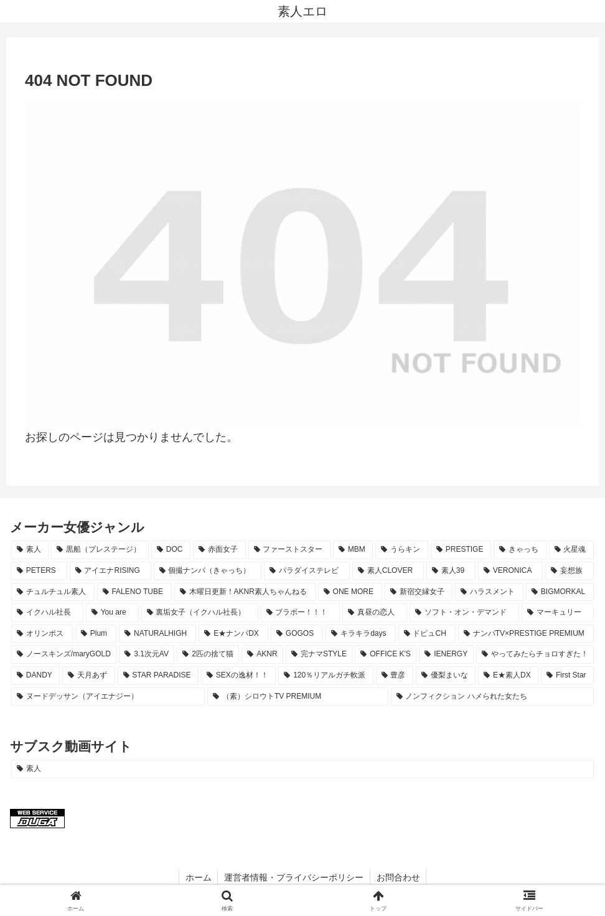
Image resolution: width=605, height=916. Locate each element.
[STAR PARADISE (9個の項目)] (158, 675)
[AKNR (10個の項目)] (262, 654)
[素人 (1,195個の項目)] (302, 769)
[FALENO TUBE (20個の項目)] (134, 592)
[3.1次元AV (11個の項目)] (146, 654)
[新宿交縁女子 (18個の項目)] (419, 592)
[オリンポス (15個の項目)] (42, 634)
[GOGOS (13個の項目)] (297, 634)
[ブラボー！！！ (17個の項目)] (300, 612)
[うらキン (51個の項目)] (401, 550)
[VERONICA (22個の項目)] (510, 571)
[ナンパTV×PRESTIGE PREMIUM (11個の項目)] (526, 634)
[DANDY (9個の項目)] (35, 675)
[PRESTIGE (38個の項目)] (461, 550)
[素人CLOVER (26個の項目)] (388, 571)
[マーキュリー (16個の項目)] (558, 612)
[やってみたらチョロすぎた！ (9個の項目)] (535, 654)
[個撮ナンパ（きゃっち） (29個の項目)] (208, 571)
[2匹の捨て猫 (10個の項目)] (208, 654)
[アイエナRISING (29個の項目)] (110, 571)
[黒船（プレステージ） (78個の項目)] (99, 550)
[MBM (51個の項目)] (353, 550)
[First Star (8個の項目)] (567, 675)
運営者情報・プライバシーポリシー (293, 877)
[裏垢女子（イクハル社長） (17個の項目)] (199, 612)
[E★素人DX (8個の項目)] (508, 675)
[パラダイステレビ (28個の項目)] (307, 571)
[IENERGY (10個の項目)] (446, 654)
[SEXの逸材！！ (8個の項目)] (238, 675)
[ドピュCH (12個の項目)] (427, 634)
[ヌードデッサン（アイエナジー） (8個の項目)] (108, 696)
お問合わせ (398, 877)
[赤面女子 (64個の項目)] (219, 550)
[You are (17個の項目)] (112, 612)
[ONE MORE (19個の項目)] (350, 592)
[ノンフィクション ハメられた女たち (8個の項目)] (492, 696)
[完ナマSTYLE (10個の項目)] (319, 654)
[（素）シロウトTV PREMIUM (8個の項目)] (297, 696)
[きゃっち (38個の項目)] (520, 550)
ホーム (198, 877)
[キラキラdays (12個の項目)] (360, 634)
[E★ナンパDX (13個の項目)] (233, 634)
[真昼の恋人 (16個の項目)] (374, 612)
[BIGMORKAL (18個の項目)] (560, 592)
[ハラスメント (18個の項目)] (489, 592)
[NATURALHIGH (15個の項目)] (157, 634)
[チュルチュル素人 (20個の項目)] (53, 592)
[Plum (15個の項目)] (95, 634)
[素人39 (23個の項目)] (451, 571)
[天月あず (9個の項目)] (88, 675)
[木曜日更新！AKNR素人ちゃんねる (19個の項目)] (245, 592)
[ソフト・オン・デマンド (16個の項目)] (464, 612)
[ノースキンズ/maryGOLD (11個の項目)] (63, 654)
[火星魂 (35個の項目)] (571, 550)
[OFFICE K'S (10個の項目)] (385, 654)
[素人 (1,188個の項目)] (30, 550)
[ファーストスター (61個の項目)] (289, 550)
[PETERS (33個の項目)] (39, 571)
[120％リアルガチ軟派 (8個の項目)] (325, 675)
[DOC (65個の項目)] (170, 550)
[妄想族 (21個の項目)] (569, 571)
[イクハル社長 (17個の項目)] (47, 612)
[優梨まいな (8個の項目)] (446, 675)
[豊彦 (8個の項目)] (394, 675)
